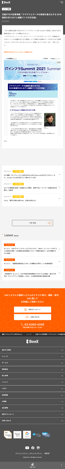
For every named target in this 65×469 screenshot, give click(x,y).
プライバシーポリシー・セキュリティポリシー (28, 453)
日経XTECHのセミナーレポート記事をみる (18, 52)
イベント (5, 382)
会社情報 (5, 408)
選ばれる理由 (6, 350)
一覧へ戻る (40, 223)
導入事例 (5, 376)
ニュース (28, 334)
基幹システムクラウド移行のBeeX (12, 334)
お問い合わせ (34, 317)
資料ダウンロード (35, 309)
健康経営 (47, 453)
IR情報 (4, 401)
